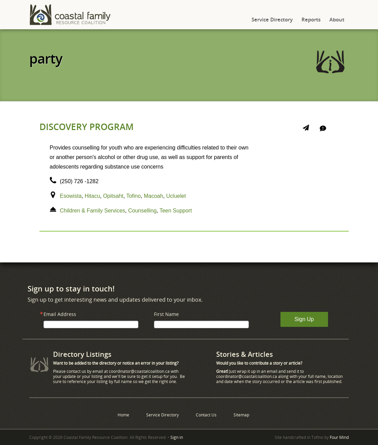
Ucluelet (176, 196)
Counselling (142, 210)
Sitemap (241, 415)
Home (123, 415)
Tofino (133, 196)
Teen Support (175, 210)
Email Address (60, 314)
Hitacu (92, 196)
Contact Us (206, 415)
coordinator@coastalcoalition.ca (139, 371)
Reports (311, 19)
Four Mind (339, 437)
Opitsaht (113, 196)
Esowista (71, 196)
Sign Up (304, 319)
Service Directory (272, 19)
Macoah (153, 196)
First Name (166, 314)
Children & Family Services (92, 210)
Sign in (176, 437)
